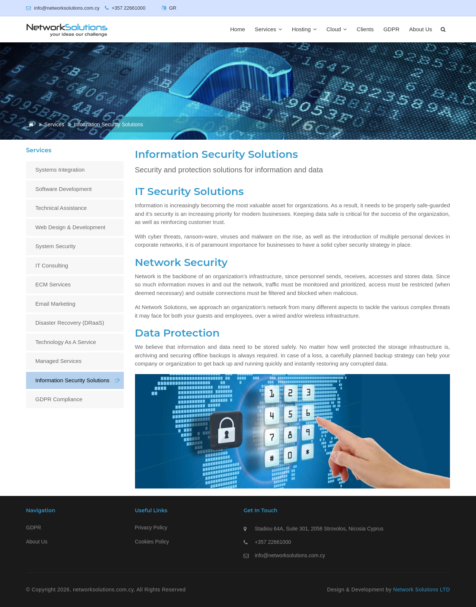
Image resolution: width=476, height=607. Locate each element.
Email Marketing (55, 304)
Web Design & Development (70, 227)
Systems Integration (60, 169)
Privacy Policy (151, 527)
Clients (365, 29)
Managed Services (58, 361)
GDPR (391, 29)
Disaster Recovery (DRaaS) (69, 322)
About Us (420, 29)
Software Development (63, 189)
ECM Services (53, 284)
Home (237, 29)
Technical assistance (61, 208)
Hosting (304, 29)
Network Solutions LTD (421, 590)
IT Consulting (51, 265)
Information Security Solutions (72, 380)
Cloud (337, 29)
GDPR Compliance (59, 399)
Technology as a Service (65, 342)
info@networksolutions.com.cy (290, 555)
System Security (55, 246)
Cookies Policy (152, 542)
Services (268, 29)
